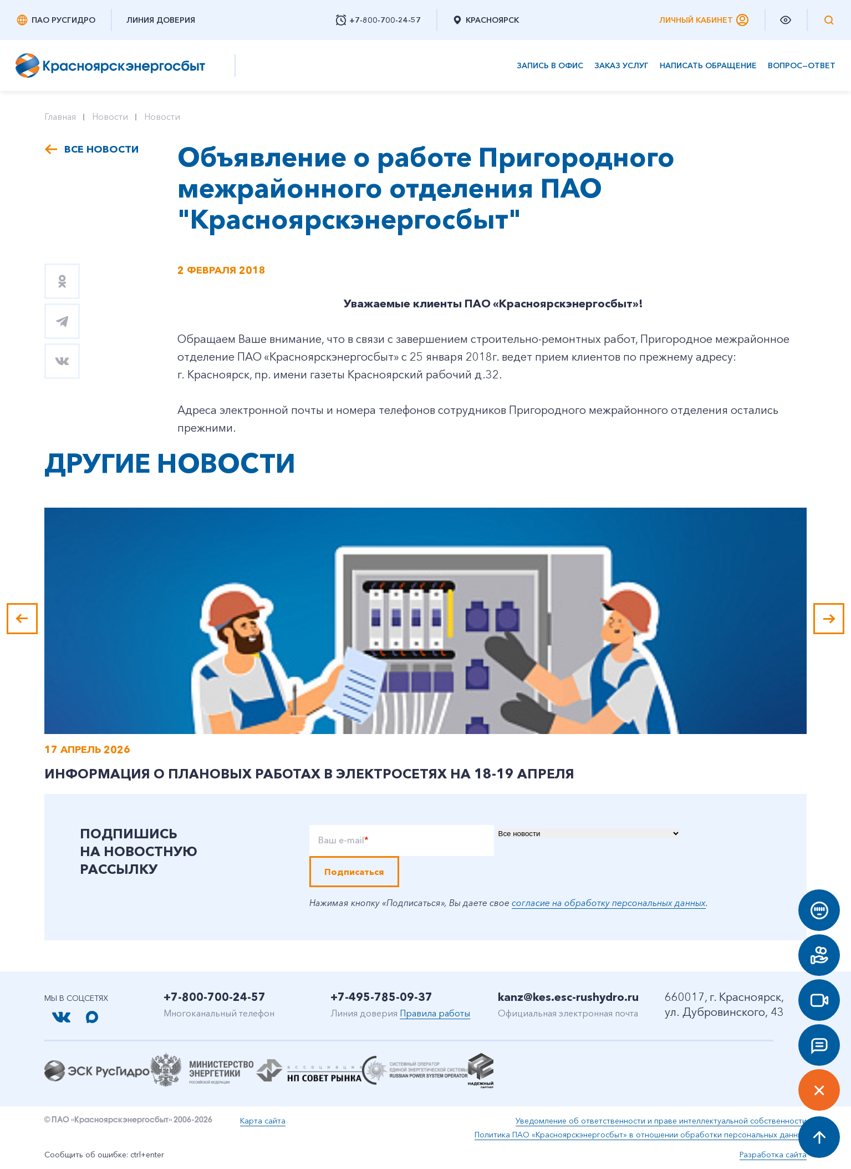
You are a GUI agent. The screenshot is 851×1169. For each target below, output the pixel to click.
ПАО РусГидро (55, 20)
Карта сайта (263, 1121)
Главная (60, 116)
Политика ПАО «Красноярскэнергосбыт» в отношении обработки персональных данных (641, 1135)
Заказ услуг (621, 65)
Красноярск (485, 20)
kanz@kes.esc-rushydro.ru (568, 997)
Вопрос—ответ (801, 65)
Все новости (101, 149)
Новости (110, 116)
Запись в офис (550, 65)
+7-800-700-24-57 (215, 997)
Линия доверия (160, 20)
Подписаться (354, 871)
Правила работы (435, 1013)
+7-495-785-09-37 (381, 997)
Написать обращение (708, 65)
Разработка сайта (773, 1155)
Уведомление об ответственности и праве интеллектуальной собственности (661, 1121)
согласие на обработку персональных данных (609, 902)
